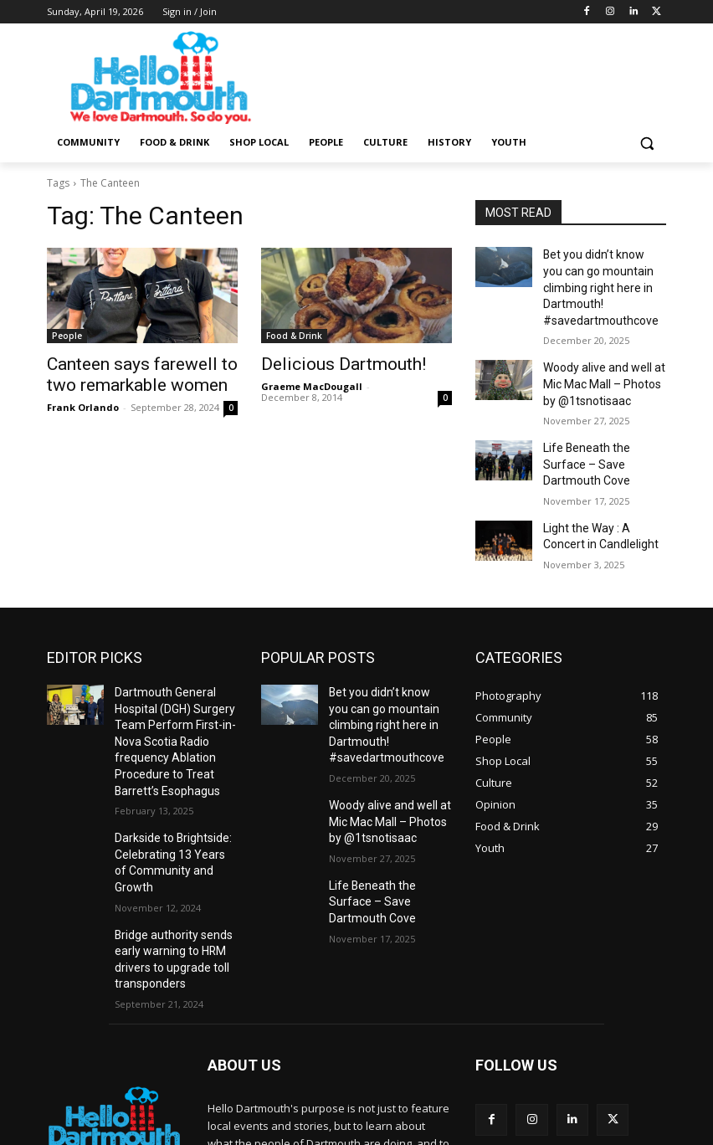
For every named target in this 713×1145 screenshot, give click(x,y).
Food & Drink (294, 335)
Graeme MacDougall (311, 383)
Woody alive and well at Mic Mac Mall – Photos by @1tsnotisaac (602, 356)
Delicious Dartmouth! (327, 363)
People (67, 335)
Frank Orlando (83, 402)
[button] (646, 142)
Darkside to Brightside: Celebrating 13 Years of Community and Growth (169, 777)
